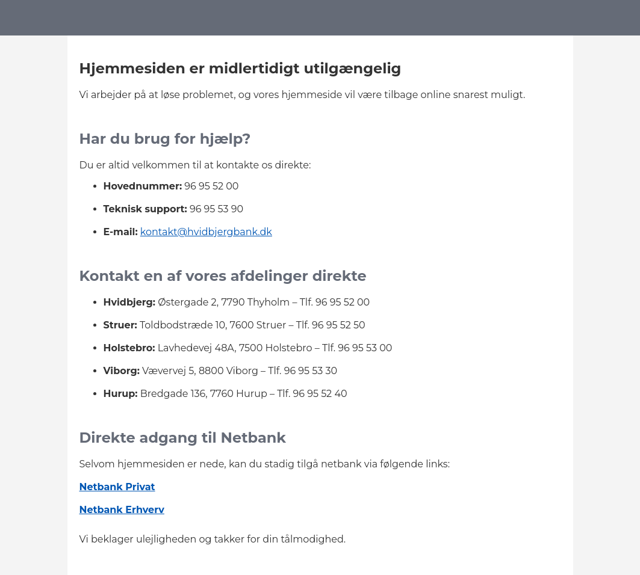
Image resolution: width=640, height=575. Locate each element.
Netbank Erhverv (121, 509)
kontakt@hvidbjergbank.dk (206, 232)
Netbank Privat (117, 487)
